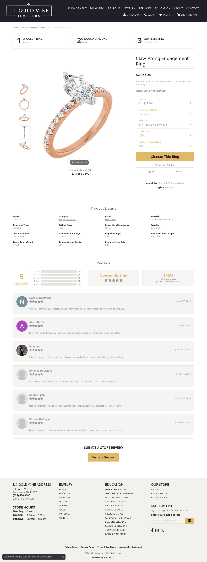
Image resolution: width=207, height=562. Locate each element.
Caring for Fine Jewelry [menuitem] (118, 517)
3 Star (36, 277)
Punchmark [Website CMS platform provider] (109, 557)
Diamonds (97, 8)
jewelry (16, 28)
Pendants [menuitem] (64, 501)
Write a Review (103, 457)
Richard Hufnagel (39, 419)
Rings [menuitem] (62, 509)
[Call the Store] (21, 495)
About (178, 8)
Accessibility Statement (130, 547)
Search (26, 42)
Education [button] (163, 8)
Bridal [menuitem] (62, 489)
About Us (156, 489)
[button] (132, 14)
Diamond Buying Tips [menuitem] (116, 497)
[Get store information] (23, 499)
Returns (180, 171)
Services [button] (145, 8)
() (79, 271)
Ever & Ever (110, 219)
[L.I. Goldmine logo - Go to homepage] (29, 10)
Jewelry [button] (129, 8)
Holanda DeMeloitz (40, 370)
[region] (79, 117)
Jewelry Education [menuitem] (115, 489)
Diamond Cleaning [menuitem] (115, 521)
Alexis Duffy (36, 322)
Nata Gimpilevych (40, 297)
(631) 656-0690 (80, 173)
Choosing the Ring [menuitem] (115, 501)
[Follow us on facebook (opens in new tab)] (152, 530)
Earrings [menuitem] (64, 505)
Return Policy (159, 497)
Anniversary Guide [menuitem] (115, 529)
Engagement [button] (77, 8)
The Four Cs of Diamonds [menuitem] (119, 493)
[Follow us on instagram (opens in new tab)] (157, 530)
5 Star (36, 271)
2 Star (36, 281)
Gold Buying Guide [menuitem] (115, 534)
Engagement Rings (37, 28)
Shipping (150, 171)
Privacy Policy (159, 493)
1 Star (36, 284)
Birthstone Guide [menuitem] (115, 505)
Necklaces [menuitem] (64, 497)
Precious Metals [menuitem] (114, 513)
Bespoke (114, 8)
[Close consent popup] (63, 557)
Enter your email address (165, 514)
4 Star (36, 274)
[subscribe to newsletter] (189, 521)
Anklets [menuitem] (63, 517)
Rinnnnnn (35, 346)
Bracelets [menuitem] (64, 493)
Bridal (24, 28)
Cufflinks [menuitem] (64, 513)
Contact (192, 8)
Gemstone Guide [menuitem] (114, 509)
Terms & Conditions (107, 547)
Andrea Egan (37, 395)
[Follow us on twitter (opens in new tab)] (162, 530)
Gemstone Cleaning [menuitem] (116, 525)
